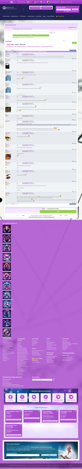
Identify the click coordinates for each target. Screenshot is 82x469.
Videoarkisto (65, 347)
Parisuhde (38, 16)
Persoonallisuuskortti (51, 344)
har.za (6, 103)
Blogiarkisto (65, 346)
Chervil (6, 83)
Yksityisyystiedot (64, 465)
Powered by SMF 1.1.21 (35, 215)
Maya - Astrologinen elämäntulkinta (11, 384)
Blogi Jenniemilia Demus (23, 353)
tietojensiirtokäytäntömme (24, 450)
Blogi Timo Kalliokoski (22, 350)
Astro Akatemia (35, 362)
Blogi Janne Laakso (21, 354)
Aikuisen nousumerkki (8, 344)
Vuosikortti (49, 346)
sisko (6, 170)
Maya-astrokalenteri (7, 383)
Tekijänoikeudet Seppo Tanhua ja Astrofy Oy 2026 (17, 465)
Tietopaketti (20, 368)
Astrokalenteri (35, 7)
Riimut (44, 2)
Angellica (7, 53)
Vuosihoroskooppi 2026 (8, 343)
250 (14, 50)
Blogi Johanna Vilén (22, 349)
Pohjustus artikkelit (66, 344)
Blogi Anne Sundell (21, 357)
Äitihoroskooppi (6, 347)
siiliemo (7, 182)
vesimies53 (7, 132)
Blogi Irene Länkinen (22, 361)
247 (9, 50)
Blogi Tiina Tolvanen (22, 364)
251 (15, 50)
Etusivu (14, 2)
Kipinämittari (6, 350)
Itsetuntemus (31, 16)
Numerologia (22, 2)
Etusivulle (5, 360)
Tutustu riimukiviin (36, 354)
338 (18, 50)
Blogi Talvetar (20, 360)
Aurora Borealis (8, 71)
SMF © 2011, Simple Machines (46, 215)
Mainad (6, 144)
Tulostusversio (73, 50)
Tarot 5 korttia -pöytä (51, 347)
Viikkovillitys (5, 340)
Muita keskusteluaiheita (20, 46)
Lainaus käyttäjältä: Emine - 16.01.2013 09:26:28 (24, 123)
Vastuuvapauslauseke (56, 465)
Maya (31, 2)
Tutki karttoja (6, 16)
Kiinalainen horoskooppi (8, 353)
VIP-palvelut (60, 16)
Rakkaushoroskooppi (7, 349)
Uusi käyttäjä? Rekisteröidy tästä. (71, 11)
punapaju (7, 192)
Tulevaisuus (23, 16)
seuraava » (74, 49)
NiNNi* (6, 95)
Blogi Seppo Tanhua (22, 347)
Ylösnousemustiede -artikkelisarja (70, 343)
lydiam (6, 150)
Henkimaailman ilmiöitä (33, 46)
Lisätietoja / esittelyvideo (13, 419)
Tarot (37, 2)
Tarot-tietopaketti (51, 342)
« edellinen (70, 49)
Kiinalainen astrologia (54, 2)
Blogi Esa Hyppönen (22, 356)
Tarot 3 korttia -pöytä (51, 349)
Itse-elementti (50, 362)
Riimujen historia (36, 353)
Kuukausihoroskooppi (8, 342)
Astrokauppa (47, 7)
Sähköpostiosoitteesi (11, 453)
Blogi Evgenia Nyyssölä (22, 359)
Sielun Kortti (49, 343)
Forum (18, 367)
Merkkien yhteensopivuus (9, 351)
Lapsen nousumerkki (7, 346)
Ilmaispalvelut (14, 16)
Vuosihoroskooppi (51, 357)
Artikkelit (5, 356)
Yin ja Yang (49, 359)
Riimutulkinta (35, 352)
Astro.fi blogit (50, 16)
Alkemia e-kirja (6, 358)
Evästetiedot (71, 465)
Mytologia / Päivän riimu (37, 350)
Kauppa (64, 349)
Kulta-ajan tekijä (66, 342)
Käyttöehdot (48, 465)
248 (11, 50)
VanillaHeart (7, 162)
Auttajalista (5, 357)
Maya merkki (6, 354)
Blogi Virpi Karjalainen (22, 352)
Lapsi (44, 16)
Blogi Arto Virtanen (21, 363)
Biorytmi (19, 342)
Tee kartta (19, 373)
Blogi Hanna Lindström (22, 366)
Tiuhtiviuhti (7, 59)
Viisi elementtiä (50, 360)
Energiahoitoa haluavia (47, 46)
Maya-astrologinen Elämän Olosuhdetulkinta (13, 385)
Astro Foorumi (10, 25)
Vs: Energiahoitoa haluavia (27, 53)
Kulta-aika (67, 2)
